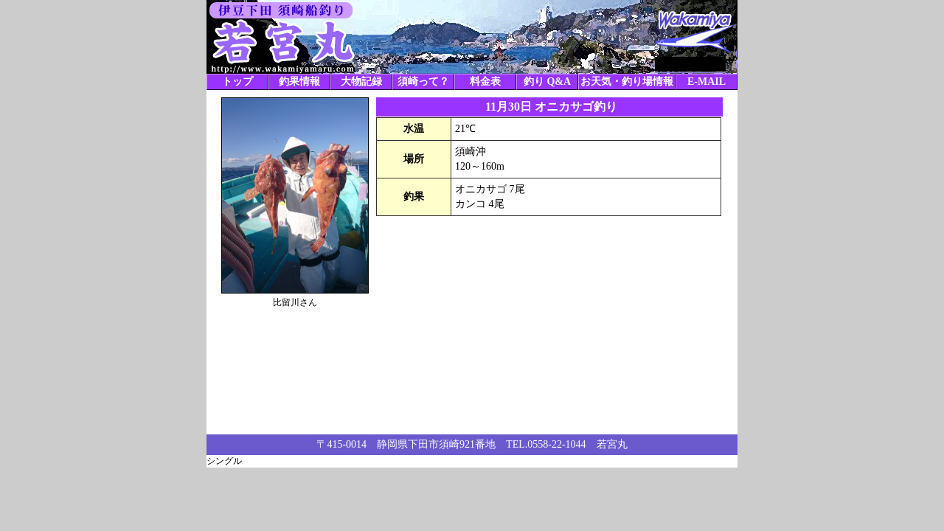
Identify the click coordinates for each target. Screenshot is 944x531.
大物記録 (361, 81)
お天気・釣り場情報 (626, 81)
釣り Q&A (547, 81)
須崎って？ (423, 81)
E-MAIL (706, 81)
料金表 (485, 81)
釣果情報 (299, 81)
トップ (237, 81)
